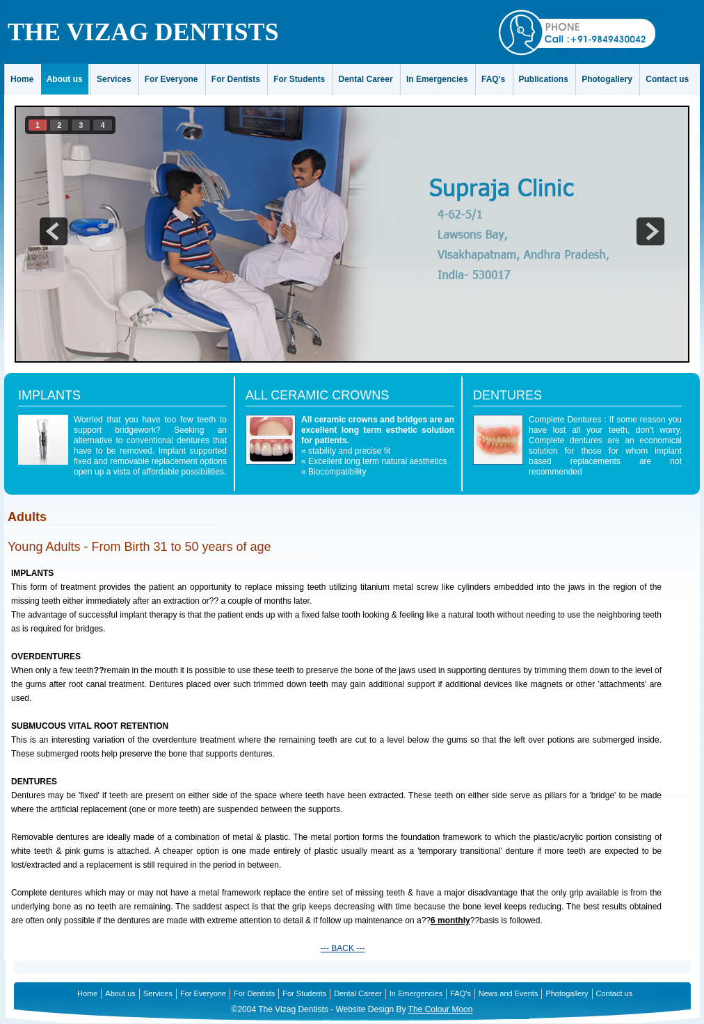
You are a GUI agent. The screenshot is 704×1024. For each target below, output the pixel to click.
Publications (543, 79)
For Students (299, 79)
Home (21, 79)
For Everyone (171, 79)
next (650, 231)
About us (65, 79)
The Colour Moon (440, 1009)
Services (114, 79)
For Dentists (235, 79)
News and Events (508, 993)
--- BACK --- (343, 948)
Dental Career (366, 79)
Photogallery (607, 79)
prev (53, 231)
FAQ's (493, 79)
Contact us (667, 79)
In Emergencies (437, 79)
